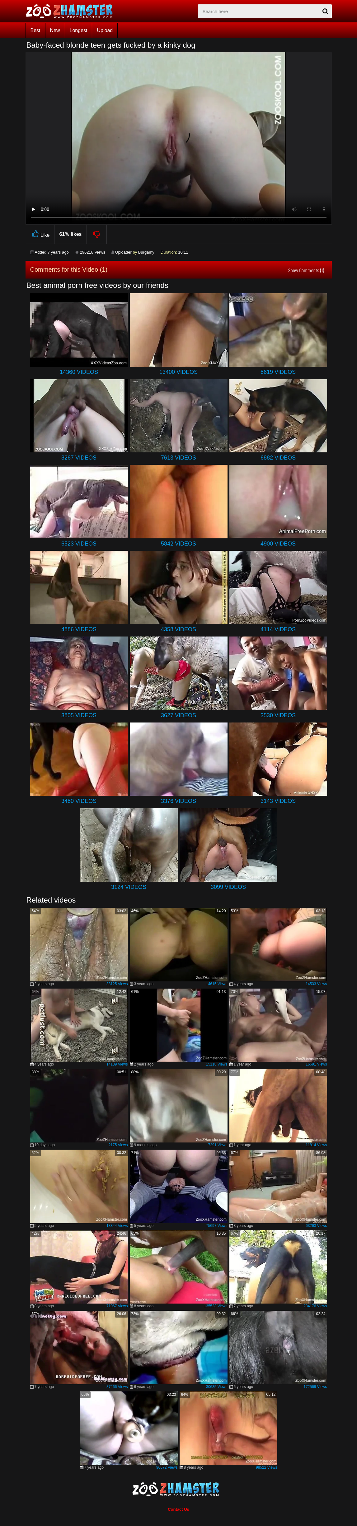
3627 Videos (178, 715)
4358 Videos (178, 629)
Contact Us (178, 1509)
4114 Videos (278, 629)
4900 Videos (278, 544)
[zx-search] (265, 11)
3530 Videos (278, 715)
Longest (78, 30)
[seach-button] (325, 11)
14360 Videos (79, 372)
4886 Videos (78, 629)
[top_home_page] (72, 11)
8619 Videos (278, 372)
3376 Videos (178, 801)
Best (35, 30)
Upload (105, 30)
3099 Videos (228, 887)
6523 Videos (78, 544)
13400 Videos (178, 372)
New (55, 30)
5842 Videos (178, 544)
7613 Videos (178, 458)
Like (40, 234)
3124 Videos (128, 887)
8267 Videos (78, 458)
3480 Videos (78, 801)
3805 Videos (78, 715)
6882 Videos (278, 458)
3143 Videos (278, 801)
